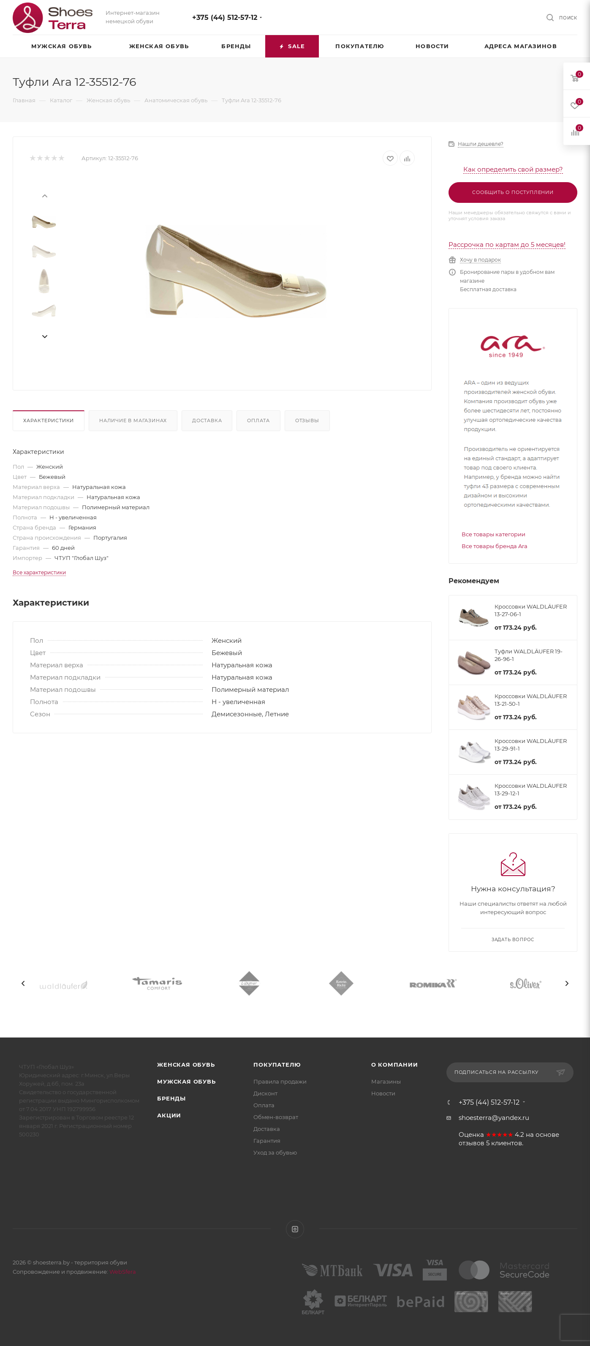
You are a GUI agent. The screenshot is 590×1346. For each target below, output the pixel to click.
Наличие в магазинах (133, 420)
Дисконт (265, 1093)
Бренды (171, 1098)
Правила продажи (280, 1081)
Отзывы (307, 420)
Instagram (295, 1229)
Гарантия (266, 1140)
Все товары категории (493, 534)
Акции (169, 1115)
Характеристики (48, 420)
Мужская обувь (186, 1081)
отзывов (471, 1143)
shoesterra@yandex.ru (494, 1118)
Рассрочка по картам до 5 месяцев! (507, 244)
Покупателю (276, 1064)
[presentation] (44, 195)
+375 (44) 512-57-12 (224, 18)
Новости (383, 1093)
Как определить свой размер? (513, 169)
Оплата (258, 420)
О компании (394, 1064)
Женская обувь (186, 1064)
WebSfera (122, 1271)
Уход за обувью (275, 1152)
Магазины (386, 1081)
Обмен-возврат (275, 1117)
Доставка (207, 420)
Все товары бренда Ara (494, 546)
